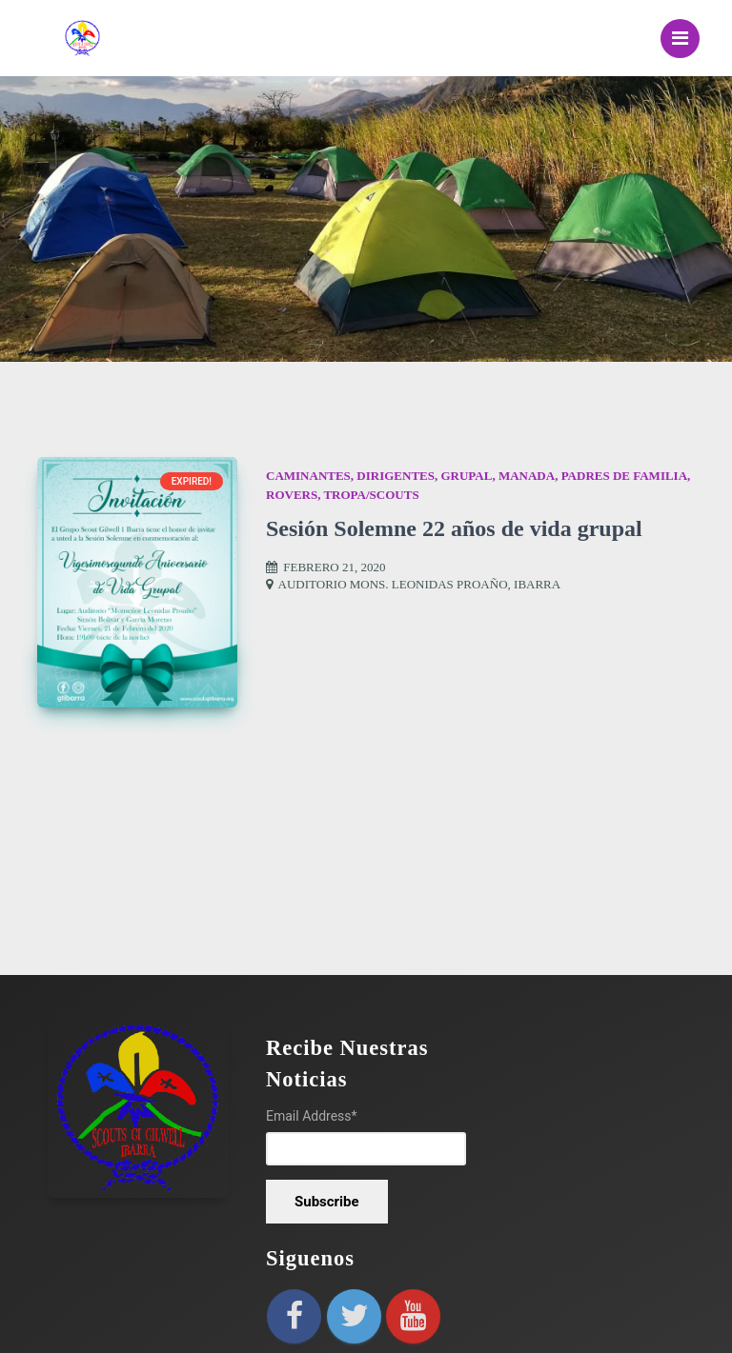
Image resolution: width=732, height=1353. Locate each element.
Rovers (291, 494)
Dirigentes (395, 475)
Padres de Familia (624, 475)
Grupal (466, 475)
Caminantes (308, 475)
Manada (526, 475)
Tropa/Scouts (370, 494)
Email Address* (311, 1116)
